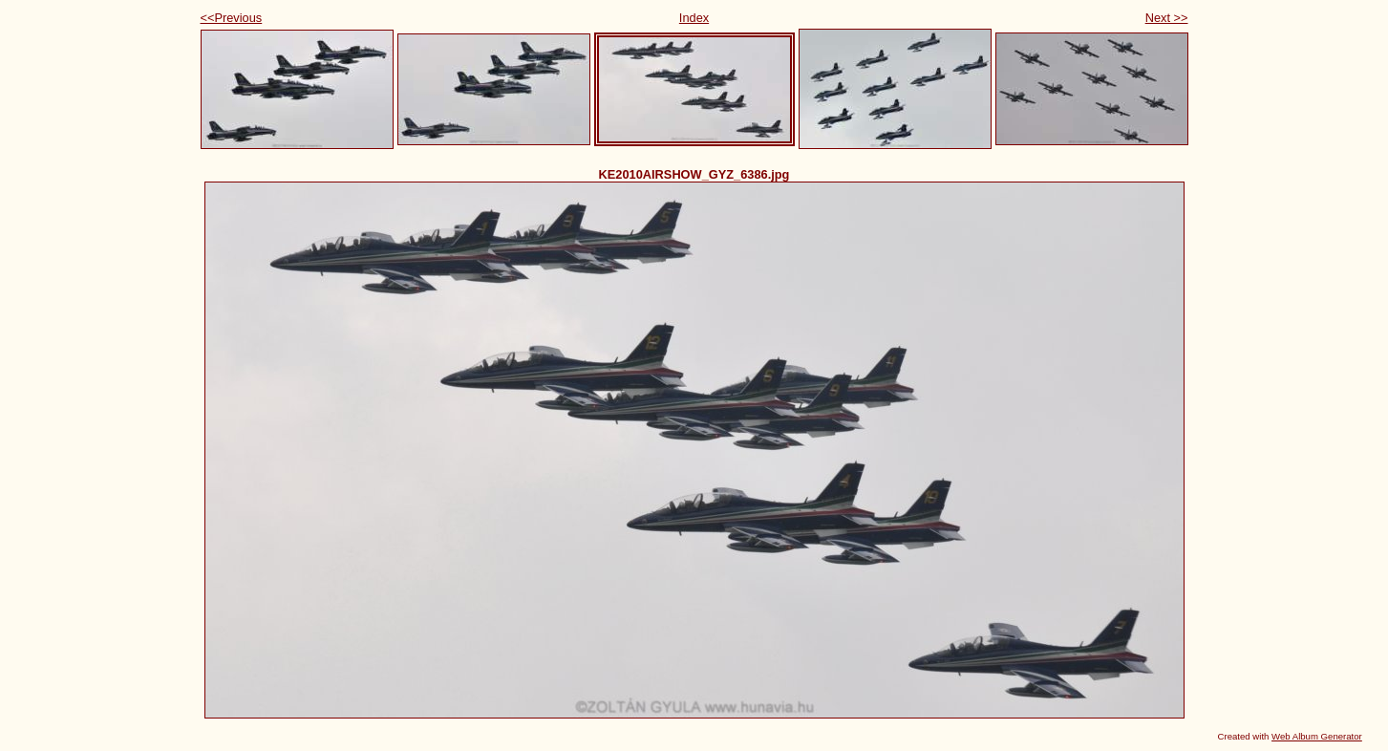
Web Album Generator (1316, 736)
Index (694, 18)
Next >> (1166, 18)
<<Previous (232, 18)
